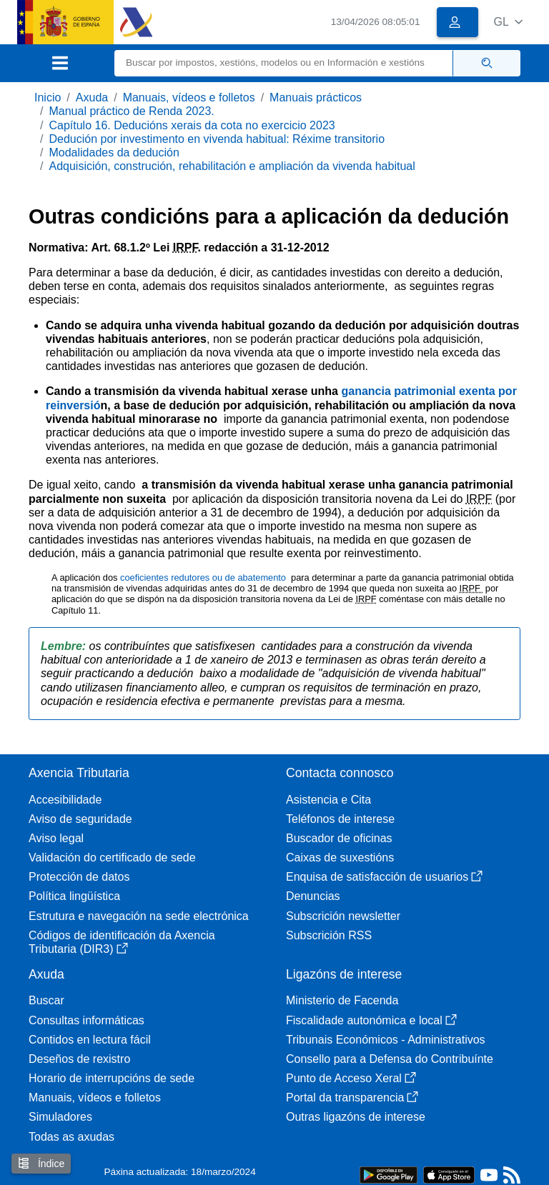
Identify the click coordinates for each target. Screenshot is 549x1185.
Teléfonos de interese (340, 819)
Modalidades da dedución (114, 152)
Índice (41, 1163)
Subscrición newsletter (343, 916)
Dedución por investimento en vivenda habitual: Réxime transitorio (217, 139)
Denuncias (313, 896)
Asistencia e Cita (328, 800)
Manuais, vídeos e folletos (189, 97)
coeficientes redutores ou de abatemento (204, 577)
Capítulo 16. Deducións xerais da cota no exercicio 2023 (192, 125)
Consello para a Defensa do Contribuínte (389, 1059)
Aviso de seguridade (80, 819)
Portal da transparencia (352, 1097)
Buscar (46, 1000)
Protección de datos (79, 877)
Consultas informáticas (86, 1020)
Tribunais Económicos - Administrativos (385, 1040)
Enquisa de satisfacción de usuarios (384, 877)
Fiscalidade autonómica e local (371, 1020)
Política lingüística (74, 896)
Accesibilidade (65, 800)
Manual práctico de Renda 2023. (131, 111)
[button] (508, 22)
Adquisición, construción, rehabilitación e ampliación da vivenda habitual (232, 166)
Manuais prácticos (315, 97)
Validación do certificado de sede (112, 857)
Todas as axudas (71, 1137)
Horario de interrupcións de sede (111, 1078)
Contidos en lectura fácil (90, 1040)
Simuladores (60, 1117)
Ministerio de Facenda (342, 1000)
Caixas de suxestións (340, 857)
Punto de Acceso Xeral (351, 1078)
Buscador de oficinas (339, 838)
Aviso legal (56, 838)
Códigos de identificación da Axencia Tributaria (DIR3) (122, 942)
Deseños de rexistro (79, 1059)
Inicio (47, 97)
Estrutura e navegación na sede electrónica (139, 916)
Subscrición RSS (329, 935)
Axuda (92, 97)
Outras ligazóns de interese (355, 1117)
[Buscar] (283, 63)
